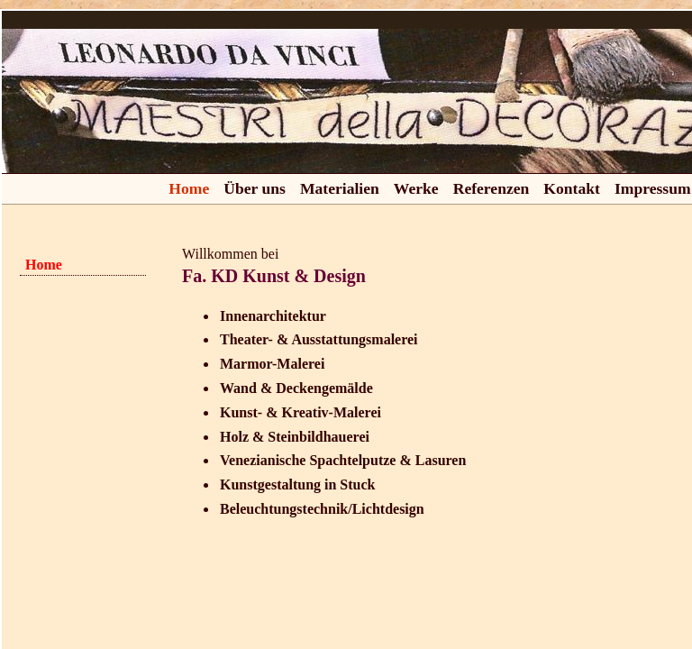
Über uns (254, 188)
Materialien (339, 188)
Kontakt (571, 188)
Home (188, 188)
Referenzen (491, 188)
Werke (416, 188)
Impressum (653, 188)
